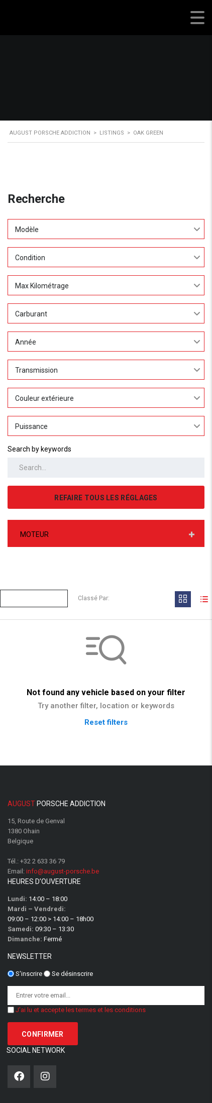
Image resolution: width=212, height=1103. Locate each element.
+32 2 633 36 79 (42, 861)
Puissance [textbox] (31, 426)
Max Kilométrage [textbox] (42, 286)
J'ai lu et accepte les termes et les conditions (81, 1010)
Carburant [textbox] (31, 314)
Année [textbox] (25, 342)
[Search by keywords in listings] (106, 468)
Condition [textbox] (30, 258)
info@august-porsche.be (62, 871)
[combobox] (106, 229)
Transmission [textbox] (36, 370)
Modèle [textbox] (27, 230)
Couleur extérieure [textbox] (44, 398)
